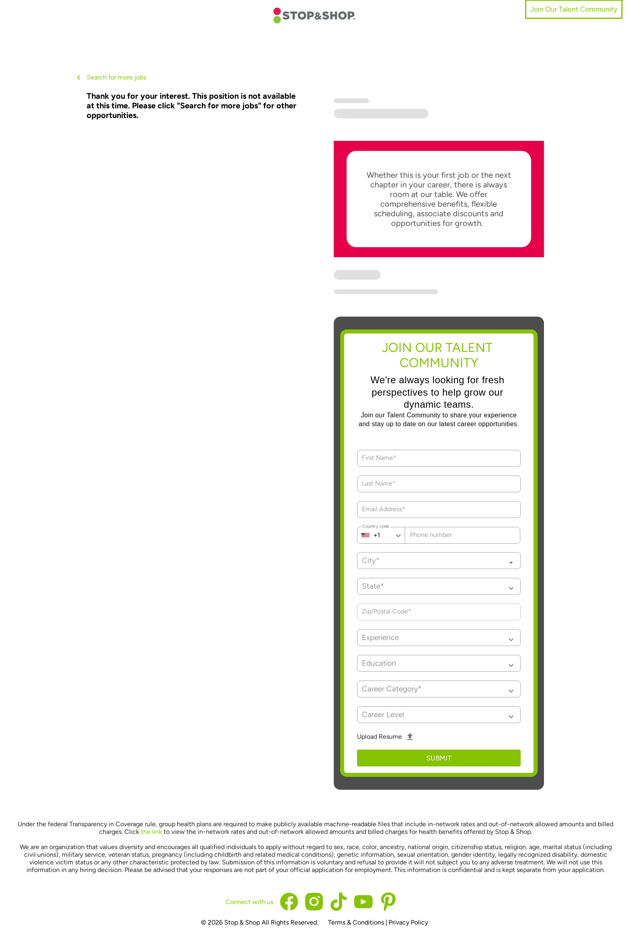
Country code (375, 527)
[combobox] (439, 560)
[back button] (80, 77)
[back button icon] (78, 77)
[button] (439, 586)
